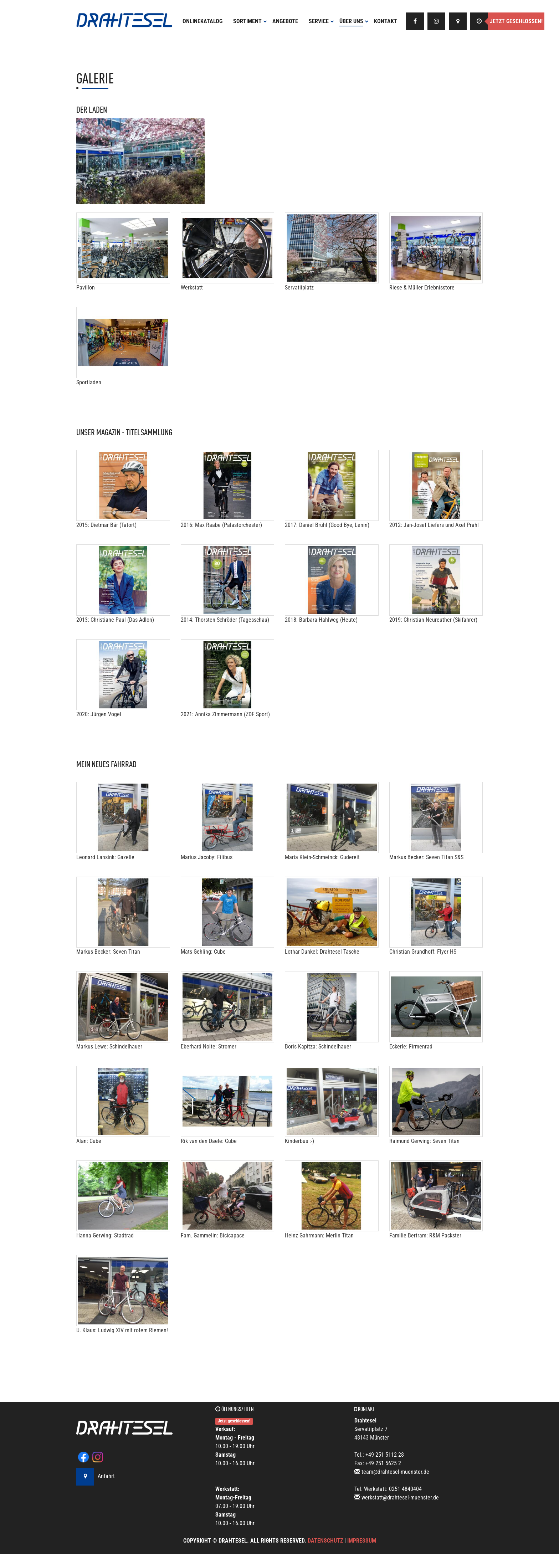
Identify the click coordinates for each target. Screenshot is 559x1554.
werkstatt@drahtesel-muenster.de (400, 1497)
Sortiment (250, 21)
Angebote (285, 21)
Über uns (354, 21)
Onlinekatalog (202, 21)
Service (321, 21)
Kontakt (385, 21)
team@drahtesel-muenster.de (395, 1471)
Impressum (361, 1540)
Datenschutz (325, 1540)
